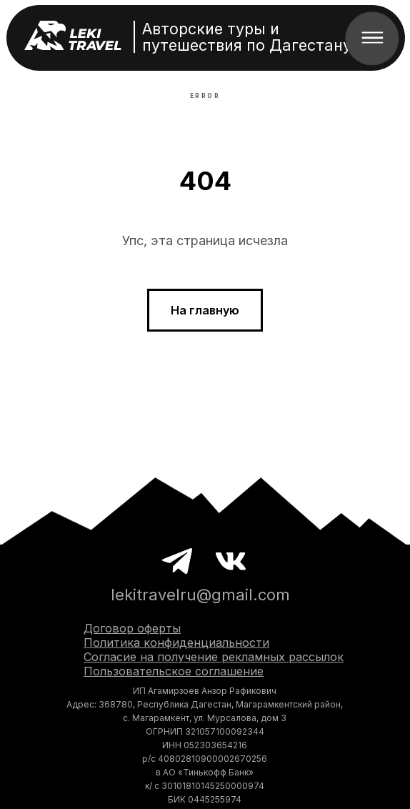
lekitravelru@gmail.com (200, 594)
